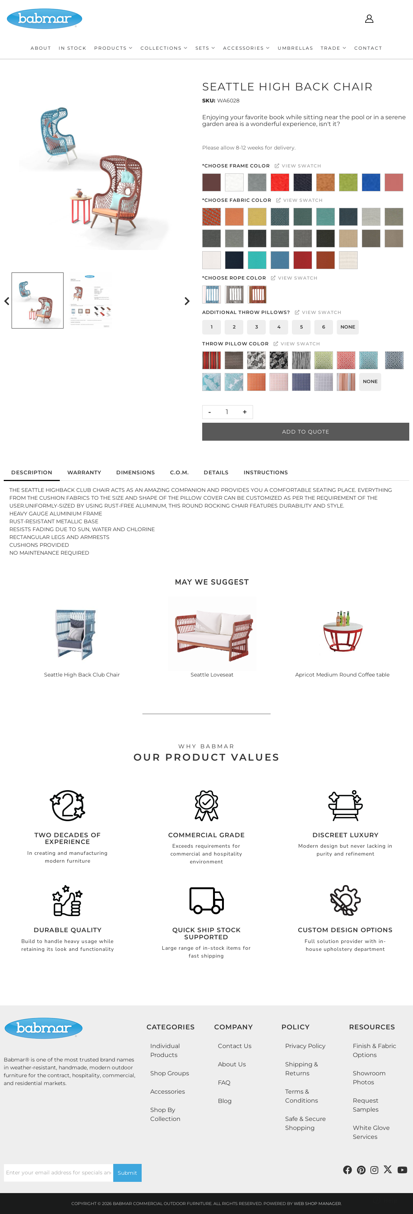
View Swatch (298, 166)
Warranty (84, 472)
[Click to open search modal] (347, 19)
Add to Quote (305, 431)
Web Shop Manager (317, 1203)
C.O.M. (179, 472)
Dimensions (135, 472)
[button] (113, 48)
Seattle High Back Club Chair (82, 674)
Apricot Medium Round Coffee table (342, 674)
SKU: (208, 100)
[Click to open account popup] (369, 19)
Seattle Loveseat (212, 674)
